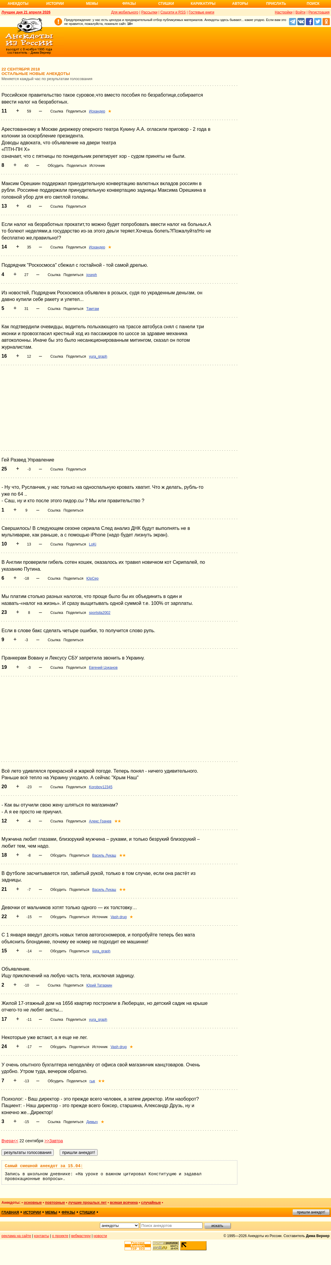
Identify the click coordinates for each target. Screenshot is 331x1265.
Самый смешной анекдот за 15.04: (44, 1166)
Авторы (240, 4)
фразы (68, 1212)
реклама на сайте (16, 1236)
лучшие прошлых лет (87, 1202)
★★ (117, 821)
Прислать (276, 4)
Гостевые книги (201, 12)
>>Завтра (53, 1140)
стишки (87, 1212)
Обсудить (56, 166)
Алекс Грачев (100, 821)
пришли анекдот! (311, 1212)
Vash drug (118, 917)
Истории (55, 4)
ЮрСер (92, 578)
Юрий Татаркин (99, 985)
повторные (55, 1202)
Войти (300, 12)
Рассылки (149, 12)
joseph (91, 275)
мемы (51, 1212)
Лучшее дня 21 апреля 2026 (26, 12)
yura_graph (98, 356)
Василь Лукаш (104, 855)
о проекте (60, 1236)
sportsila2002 (99, 613)
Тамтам (92, 309)
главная (10, 1212)
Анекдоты (18, 4)
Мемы (92, 4)
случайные (151, 1202)
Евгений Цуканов (103, 668)
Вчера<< (10, 1140)
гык (92, 1081)
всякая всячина (124, 1202)
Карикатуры (203, 4)
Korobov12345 (101, 787)
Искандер (97, 111)
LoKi (92, 544)
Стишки (166, 4)
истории (32, 1212)
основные (33, 1202)
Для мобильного (124, 12)
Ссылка (56, 111)
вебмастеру (81, 1236)
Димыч (92, 1122)
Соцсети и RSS (173, 12)
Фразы (129, 4)
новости (100, 1236)
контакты (41, 1236)
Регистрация (318, 12)
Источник (97, 166)
